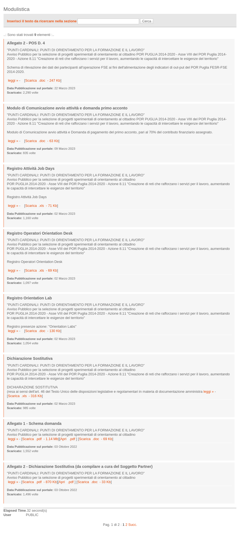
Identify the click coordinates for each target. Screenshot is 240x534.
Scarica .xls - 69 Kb (41, 270)
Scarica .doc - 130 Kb (42, 331)
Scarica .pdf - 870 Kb (39, 482)
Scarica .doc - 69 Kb (95, 439)
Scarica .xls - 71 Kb (41, 206)
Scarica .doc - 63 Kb (41, 141)
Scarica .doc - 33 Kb (94, 482)
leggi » (13, 80)
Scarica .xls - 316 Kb (25, 396)
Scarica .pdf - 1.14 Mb (40, 439)
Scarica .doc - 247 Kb (42, 80)
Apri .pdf (68, 439)
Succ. (132, 525)
